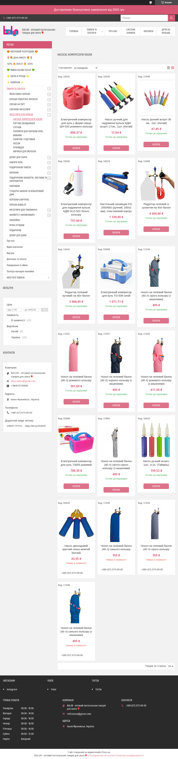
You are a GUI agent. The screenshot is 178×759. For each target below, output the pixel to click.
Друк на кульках (166, 31)
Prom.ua (106, 752)
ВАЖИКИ (17, 135)
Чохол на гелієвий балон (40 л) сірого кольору (156, 547)
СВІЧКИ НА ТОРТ (17, 104)
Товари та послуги (92, 31)
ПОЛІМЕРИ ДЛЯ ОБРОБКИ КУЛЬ (28, 131)
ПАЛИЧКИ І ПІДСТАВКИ (24, 139)
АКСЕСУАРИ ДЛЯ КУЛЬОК (21, 114)
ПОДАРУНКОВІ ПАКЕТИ (20, 167)
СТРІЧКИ (17, 127)
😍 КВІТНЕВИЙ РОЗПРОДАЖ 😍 (22, 51)
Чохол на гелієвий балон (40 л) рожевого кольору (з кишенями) (156, 380)
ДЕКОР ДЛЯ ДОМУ (18, 235)
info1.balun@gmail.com (23, 381)
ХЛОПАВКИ (14, 186)
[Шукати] (171, 18)
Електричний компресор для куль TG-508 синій (116, 294)
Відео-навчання (15, 247)
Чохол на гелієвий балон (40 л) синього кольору (116, 547)
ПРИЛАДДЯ (18, 147)
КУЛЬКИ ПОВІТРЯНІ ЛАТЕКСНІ (23, 99)
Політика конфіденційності (130, 755)
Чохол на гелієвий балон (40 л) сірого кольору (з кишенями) (156, 296)
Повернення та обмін (17, 265)
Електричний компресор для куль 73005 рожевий (76, 463)
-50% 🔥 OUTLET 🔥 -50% (20, 64)
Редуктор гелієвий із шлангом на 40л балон (156, 205)
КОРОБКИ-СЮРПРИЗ (19, 199)
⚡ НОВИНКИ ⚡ (15, 82)
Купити (76, 148)
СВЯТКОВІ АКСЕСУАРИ (19, 109)
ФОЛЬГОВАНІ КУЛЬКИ (19, 94)
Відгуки (10, 253)
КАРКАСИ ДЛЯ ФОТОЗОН (24, 151)
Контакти (148, 31)
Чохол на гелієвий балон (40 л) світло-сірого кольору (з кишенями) (116, 465)
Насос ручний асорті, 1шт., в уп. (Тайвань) (156, 463)
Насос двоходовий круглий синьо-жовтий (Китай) (76, 549)
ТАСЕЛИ (16, 143)
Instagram (12, 689)
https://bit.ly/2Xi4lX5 (35, 426)
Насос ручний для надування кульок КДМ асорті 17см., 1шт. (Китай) (116, 123)
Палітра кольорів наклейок (20, 271)
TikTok (99, 689)
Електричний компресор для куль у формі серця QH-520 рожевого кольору (76, 123)
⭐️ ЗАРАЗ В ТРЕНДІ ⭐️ (18, 76)
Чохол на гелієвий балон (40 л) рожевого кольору (76, 378)
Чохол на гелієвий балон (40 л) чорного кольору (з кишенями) (116, 380)
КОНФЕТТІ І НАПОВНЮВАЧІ (22, 215)
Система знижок (130, 31)
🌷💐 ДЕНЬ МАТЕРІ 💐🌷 (20, 57)
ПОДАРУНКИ (15, 230)
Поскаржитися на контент (102, 755)
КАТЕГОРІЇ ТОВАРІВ (16, 277)
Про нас (113, 31)
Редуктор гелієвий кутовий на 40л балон (76, 294)
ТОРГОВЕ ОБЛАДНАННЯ (24, 123)
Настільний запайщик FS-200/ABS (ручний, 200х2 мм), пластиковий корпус (116, 207)
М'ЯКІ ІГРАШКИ (16, 225)
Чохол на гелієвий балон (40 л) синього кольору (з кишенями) (76, 631)
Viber (53, 689)
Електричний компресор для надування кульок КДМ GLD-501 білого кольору (76, 209)
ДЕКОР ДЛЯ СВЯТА (18, 157)
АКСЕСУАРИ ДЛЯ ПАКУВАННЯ (23, 209)
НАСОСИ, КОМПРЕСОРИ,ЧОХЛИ (27, 119)
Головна (73, 31)
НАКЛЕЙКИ (14, 220)
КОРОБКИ (14, 172)
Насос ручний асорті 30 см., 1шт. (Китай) (156, 121)
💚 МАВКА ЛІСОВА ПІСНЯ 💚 (21, 70)
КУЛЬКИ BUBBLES (17, 204)
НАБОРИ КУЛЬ (16, 162)
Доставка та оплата (17, 259)
